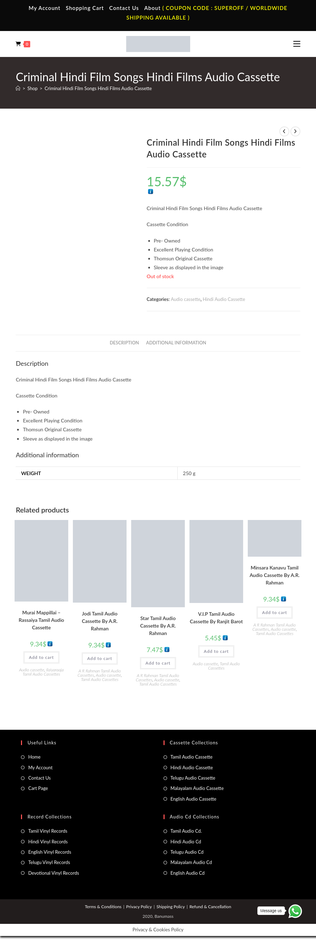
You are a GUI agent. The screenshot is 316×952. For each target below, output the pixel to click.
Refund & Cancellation (210, 906)
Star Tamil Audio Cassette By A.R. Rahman (158, 625)
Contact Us (124, 8)
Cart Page (38, 788)
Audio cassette (185, 299)
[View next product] (295, 131)
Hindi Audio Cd (186, 841)
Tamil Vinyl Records (47, 831)
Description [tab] (124, 342)
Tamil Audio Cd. (186, 831)
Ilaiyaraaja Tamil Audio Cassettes (43, 672)
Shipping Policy (170, 906)
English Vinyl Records (49, 852)
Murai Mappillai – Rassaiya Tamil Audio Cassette (41, 619)
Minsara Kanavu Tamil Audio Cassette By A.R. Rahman (275, 575)
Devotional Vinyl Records (53, 873)
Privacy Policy (139, 906)
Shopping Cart (85, 8)
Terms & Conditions (103, 906)
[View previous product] (284, 131)
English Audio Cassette (193, 799)
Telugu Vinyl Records (49, 862)
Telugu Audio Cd (187, 852)
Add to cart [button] (41, 657)
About (152, 8)
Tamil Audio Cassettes (100, 679)
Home (34, 757)
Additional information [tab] (176, 342)
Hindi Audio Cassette (224, 299)
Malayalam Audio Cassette (197, 788)
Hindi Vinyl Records (48, 841)
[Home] (18, 88)
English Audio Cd (188, 873)
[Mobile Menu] (296, 44)
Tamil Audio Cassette (192, 757)
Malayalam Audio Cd (191, 862)
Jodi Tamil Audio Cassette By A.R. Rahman (100, 620)
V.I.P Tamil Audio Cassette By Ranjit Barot (216, 617)
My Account (45, 8)
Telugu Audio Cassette (193, 778)
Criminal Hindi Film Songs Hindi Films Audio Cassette (98, 88)
